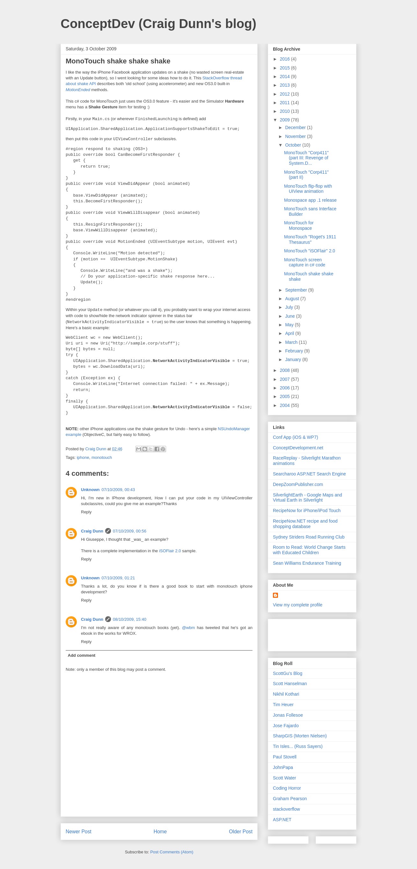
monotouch (101, 457)
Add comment (82, 655)
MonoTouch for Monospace (299, 225)
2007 (285, 379)
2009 (285, 119)
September (296, 290)
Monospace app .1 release (310, 200)
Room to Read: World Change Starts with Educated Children (309, 550)
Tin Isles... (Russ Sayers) (298, 746)
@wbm (188, 627)
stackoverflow (286, 809)
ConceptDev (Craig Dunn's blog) (158, 24)
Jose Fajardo (286, 725)
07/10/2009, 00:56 (129, 531)
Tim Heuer (283, 704)
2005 (285, 396)
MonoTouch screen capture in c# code (304, 262)
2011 (285, 102)
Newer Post (78, 831)
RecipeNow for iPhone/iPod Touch (306, 510)
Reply (86, 512)
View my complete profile (297, 604)
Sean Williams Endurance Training (307, 563)
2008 (285, 370)
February (294, 350)
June (290, 316)
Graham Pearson (290, 798)
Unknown (90, 489)
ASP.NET (282, 819)
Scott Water (284, 777)
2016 (285, 59)
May (290, 324)
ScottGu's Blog (287, 673)
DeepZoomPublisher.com (298, 484)
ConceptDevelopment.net (298, 447)
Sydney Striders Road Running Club (309, 537)
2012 (285, 94)
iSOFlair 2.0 (170, 550)
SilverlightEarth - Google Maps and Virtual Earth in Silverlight (307, 497)
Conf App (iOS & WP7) (295, 437)
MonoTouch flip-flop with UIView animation (308, 189)
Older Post (240, 831)
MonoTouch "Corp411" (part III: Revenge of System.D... (306, 158)
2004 (285, 405)
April (290, 333)
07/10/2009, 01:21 (118, 578)
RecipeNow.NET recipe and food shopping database (305, 523)
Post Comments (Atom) (171, 852)
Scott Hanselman (290, 683)
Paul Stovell (284, 756)
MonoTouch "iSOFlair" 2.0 (309, 250)
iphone (83, 457)
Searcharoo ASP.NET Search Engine (309, 473)
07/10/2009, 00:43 (118, 489)
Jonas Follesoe (288, 715)
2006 (285, 387)
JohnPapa (283, 767)
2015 (285, 67)
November (296, 136)
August (292, 298)
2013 (285, 85)
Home (160, 831)
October (293, 145)
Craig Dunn (92, 531)
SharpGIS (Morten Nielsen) (300, 735)
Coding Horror (287, 788)
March (292, 342)
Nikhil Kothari (286, 694)
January (293, 359)
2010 (285, 111)
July (289, 307)
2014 (285, 76)
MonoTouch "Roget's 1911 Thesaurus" (310, 239)
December (296, 127)
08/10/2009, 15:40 (129, 619)
